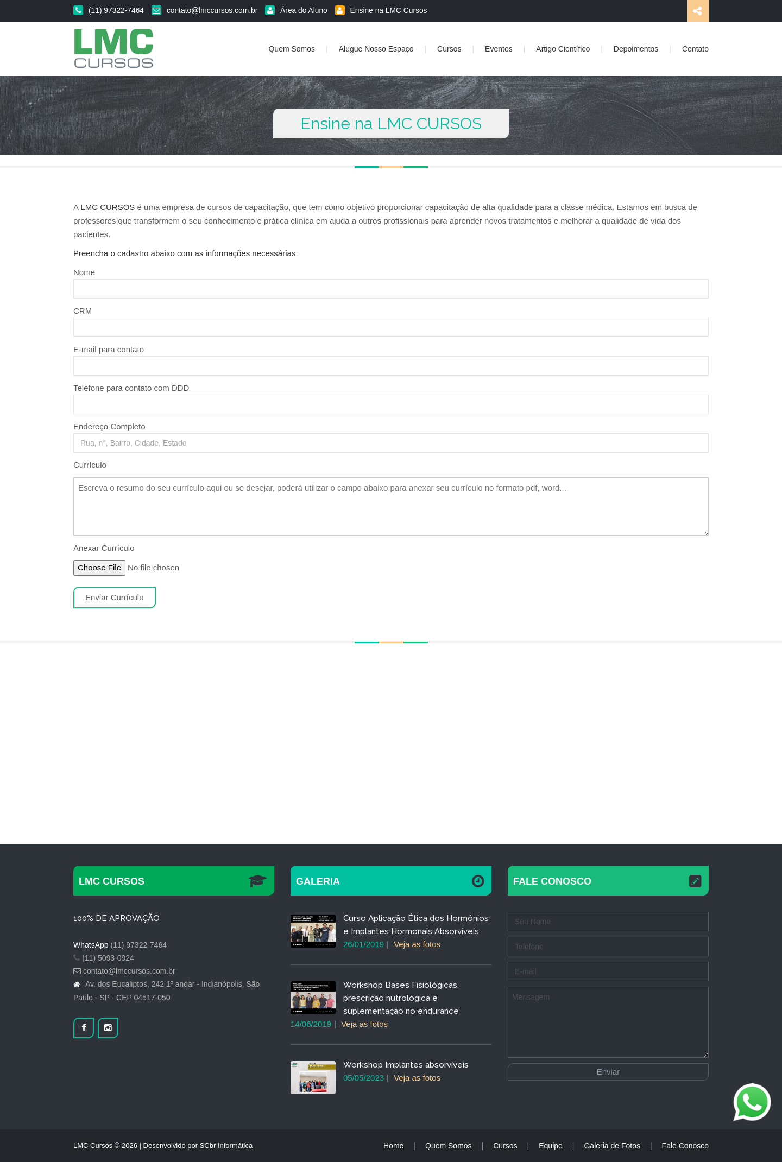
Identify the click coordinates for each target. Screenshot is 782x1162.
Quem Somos (291, 49)
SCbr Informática (226, 1145)
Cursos (449, 49)
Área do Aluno (296, 11)
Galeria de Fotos (612, 1145)
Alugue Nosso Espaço (376, 49)
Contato (695, 49)
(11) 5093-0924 (108, 958)
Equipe (551, 1145)
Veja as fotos (417, 944)
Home (393, 1145)
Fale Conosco (685, 1145)
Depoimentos (636, 49)
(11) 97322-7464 (108, 11)
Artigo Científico (563, 49)
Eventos (499, 49)
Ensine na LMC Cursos (381, 11)
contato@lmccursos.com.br (204, 11)
